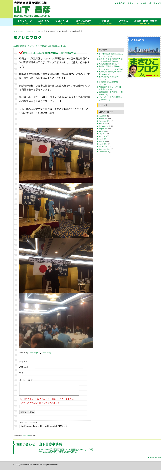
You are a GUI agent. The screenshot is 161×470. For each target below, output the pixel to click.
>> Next (33, 438)
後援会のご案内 (105, 22)
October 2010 (104, 152)
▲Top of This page (154, 460)
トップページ (24, 22)
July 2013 (102, 131)
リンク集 (142, 3)
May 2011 (102, 141)
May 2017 (102, 116)
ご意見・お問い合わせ (146, 22)
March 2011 (103, 144)
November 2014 (104, 121)
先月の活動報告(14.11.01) (109, 64)
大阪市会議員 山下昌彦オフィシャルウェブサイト (43, 9)
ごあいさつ (43, 22)
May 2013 (102, 134)
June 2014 (102, 123)
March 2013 (103, 139)
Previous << (17, 438)
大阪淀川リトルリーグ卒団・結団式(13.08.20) (111, 88)
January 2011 (103, 146)
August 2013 (103, 129)
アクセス (124, 22)
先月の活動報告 (19, 46)
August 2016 (103, 118)
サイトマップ (155, 3)
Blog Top (31, 46)
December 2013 (104, 126)
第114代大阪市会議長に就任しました (51, 46)
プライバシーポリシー (125, 3)
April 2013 (102, 136)
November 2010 (104, 149)
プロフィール (62, 22)
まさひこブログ (83, 22)
